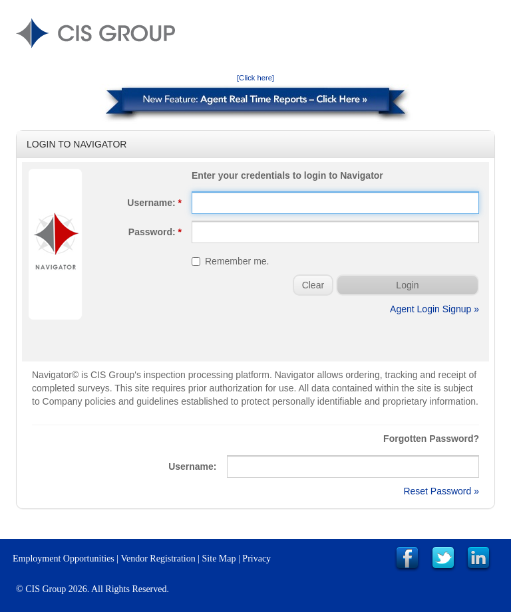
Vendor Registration (157, 558)
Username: (154, 202)
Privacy (256, 558)
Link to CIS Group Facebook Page (407, 559)
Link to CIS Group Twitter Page (443, 559)
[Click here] (255, 78)
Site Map (219, 558)
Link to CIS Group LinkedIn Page (478, 559)
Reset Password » (441, 491)
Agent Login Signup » (434, 309)
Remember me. (230, 261)
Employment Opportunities (63, 558)
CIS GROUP (95, 33)
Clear (313, 285)
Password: (155, 232)
